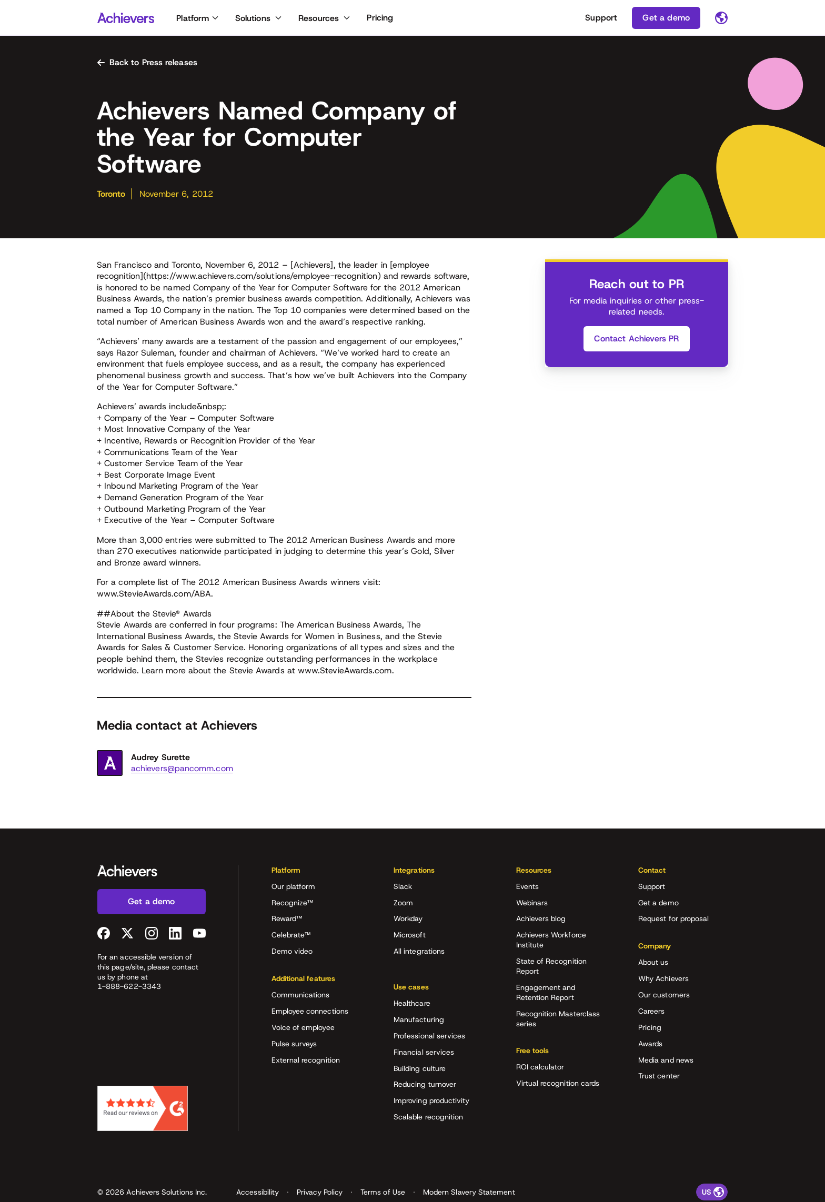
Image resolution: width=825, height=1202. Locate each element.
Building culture (420, 1062)
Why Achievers (663, 981)
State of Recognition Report (551, 968)
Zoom (403, 905)
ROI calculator (540, 1069)
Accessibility (257, 1177)
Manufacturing (419, 1013)
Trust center (659, 1078)
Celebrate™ (291, 937)
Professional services (429, 1029)
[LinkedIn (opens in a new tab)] (175, 935)
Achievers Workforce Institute (551, 942)
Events (527, 888)
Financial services (424, 1046)
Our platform (293, 888)
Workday (408, 921)
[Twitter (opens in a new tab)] (127, 935)
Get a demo (658, 905)
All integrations (419, 953)
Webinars (532, 905)
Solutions (252, 18)
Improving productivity (432, 1094)
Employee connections (309, 1013)
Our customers (664, 997)
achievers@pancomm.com (182, 770)
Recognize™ (292, 905)
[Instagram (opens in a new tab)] (151, 935)
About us (653, 964)
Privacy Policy (320, 1177)
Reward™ (287, 921)
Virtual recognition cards (558, 1085)
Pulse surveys (294, 1046)
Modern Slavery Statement (469, 1177)
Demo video (292, 953)
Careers (651, 1013)
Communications (300, 997)
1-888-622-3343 (129, 989)
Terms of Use (382, 1177)
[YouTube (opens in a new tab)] (199, 935)
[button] (316, 875)
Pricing (380, 17)
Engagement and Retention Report (546, 995)
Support (601, 17)
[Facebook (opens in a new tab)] (103, 935)
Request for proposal (673, 921)
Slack (403, 888)
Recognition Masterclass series (558, 1021)
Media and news (665, 1062)
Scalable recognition (428, 1111)
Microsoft (410, 937)
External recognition (305, 1062)
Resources (318, 18)
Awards (650, 1046)
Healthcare (412, 997)
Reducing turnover (425, 1078)
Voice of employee (303, 1029)
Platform (192, 18)
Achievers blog (541, 921)
